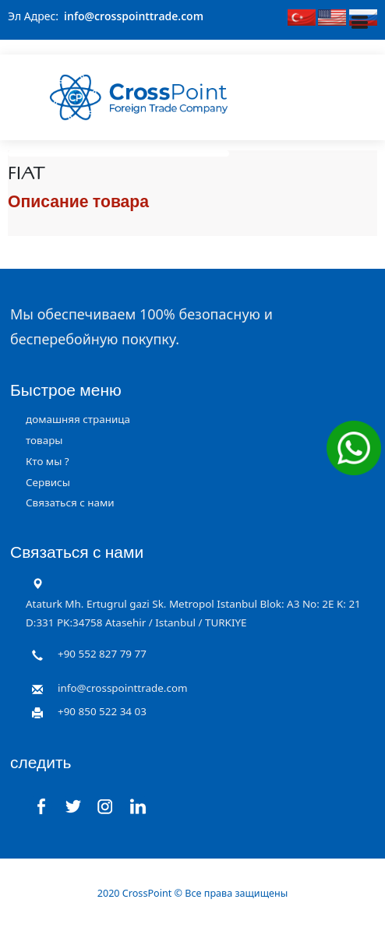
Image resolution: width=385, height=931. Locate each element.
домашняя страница (78, 419)
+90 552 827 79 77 (102, 654)
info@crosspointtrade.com (133, 16)
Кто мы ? (47, 461)
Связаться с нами (70, 502)
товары (44, 440)
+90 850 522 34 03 (102, 711)
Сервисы (48, 482)
